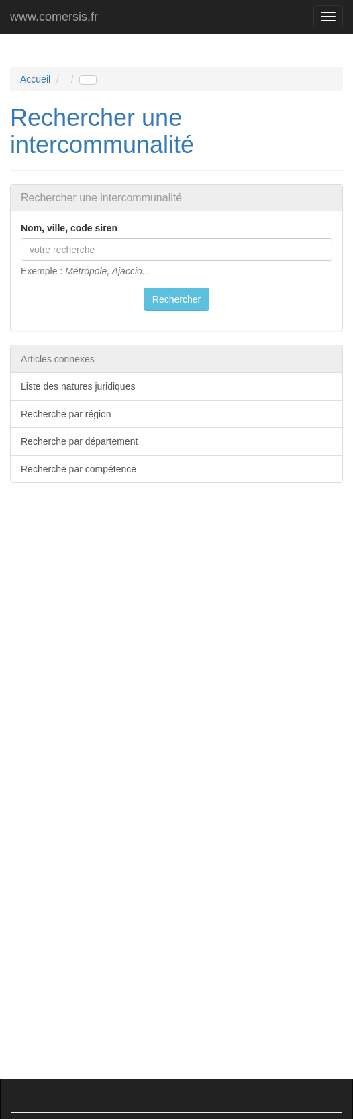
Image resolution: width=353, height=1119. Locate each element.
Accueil (35, 79)
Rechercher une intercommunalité (102, 131)
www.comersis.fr (54, 16)
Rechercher (176, 299)
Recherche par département (79, 441)
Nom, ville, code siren (69, 228)
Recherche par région (66, 414)
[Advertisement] (181, 597)
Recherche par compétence (78, 469)
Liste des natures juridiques (78, 386)
